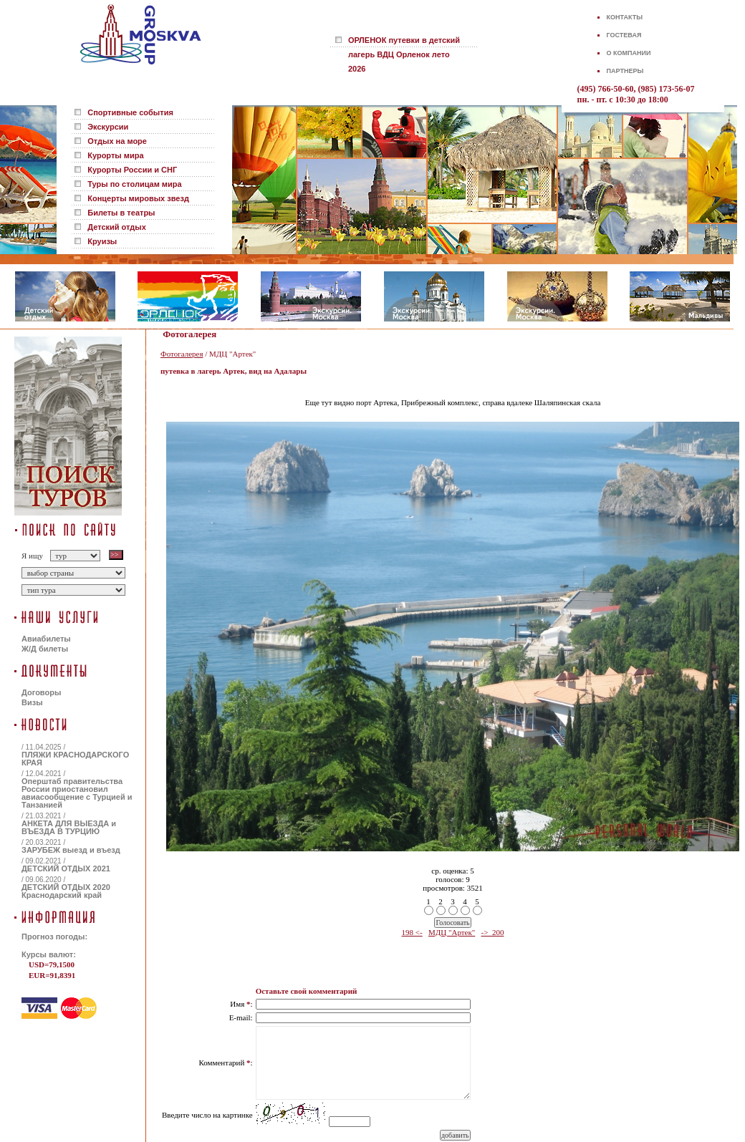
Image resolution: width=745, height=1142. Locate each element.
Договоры (41, 692)
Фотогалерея (181, 353)
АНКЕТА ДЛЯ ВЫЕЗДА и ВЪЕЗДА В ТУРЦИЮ (68, 827)
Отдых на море (117, 141)
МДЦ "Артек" (451, 932)
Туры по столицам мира (134, 184)
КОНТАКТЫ (625, 17)
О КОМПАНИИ (629, 53)
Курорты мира (115, 155)
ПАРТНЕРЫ (625, 70)
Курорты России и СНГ (132, 169)
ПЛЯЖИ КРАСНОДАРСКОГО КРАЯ (75, 758)
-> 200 (492, 932)
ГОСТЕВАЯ (624, 35)
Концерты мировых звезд (138, 198)
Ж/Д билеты (44, 648)
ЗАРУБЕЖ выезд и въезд (70, 850)
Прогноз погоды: (54, 936)
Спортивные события (130, 112)
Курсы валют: (48, 954)
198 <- (412, 932)
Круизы (102, 241)
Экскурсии (107, 126)
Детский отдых (116, 227)
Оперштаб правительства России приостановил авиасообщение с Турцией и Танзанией (76, 793)
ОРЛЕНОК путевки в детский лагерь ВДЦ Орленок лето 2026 (404, 54)
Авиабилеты (46, 638)
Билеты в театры (121, 212)
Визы (32, 702)
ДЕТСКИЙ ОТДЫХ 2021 (65, 868)
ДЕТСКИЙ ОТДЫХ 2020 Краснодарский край (65, 891)
